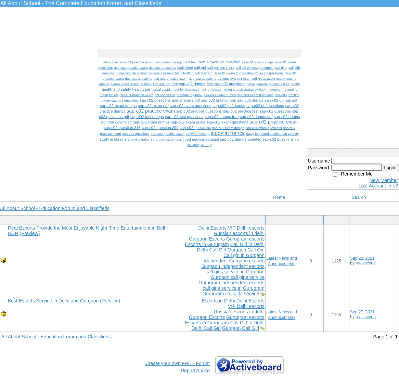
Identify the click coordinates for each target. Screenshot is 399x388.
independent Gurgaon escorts (233, 260)
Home (279, 197)
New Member (384, 180)
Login (389, 167)
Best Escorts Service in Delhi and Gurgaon (53, 300)
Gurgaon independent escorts (233, 266)
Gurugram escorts (245, 239)
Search (359, 197)
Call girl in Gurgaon (244, 255)
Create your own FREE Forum (177, 363)
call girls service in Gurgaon (235, 271)
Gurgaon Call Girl (246, 250)
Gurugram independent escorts (231, 282)
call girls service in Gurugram (234, 288)
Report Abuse (195, 370)
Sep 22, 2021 (362, 258)
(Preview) (30, 233)
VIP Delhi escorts (246, 228)
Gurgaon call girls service (238, 277)
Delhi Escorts (212, 228)
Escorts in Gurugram (207, 244)
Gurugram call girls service (230, 293)
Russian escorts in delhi (239, 233)
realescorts (366, 263)
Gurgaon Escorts (207, 239)
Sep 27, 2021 (362, 312)
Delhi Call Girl (211, 250)
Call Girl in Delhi (247, 244)
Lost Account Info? (378, 186)
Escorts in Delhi (218, 300)
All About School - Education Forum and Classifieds (55, 208)
